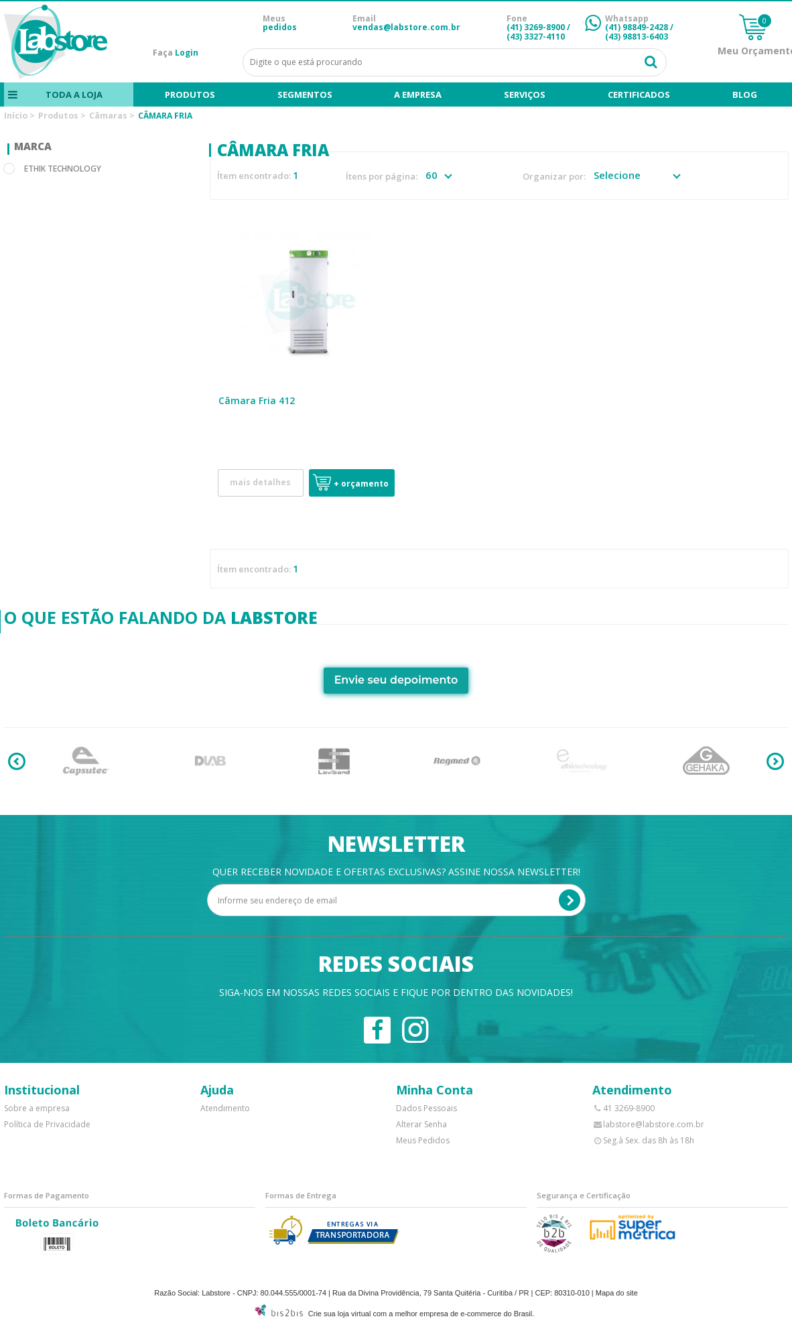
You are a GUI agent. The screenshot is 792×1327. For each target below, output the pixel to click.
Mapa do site (617, 1293)
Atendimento (225, 1108)
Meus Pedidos (423, 1140)
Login (186, 52)
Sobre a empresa (37, 1108)
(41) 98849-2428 (636, 27)
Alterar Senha (421, 1124)
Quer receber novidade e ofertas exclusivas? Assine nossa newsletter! (396, 871)
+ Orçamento (361, 483)
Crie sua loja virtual (339, 1314)
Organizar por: (554, 177)
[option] (86, 761)
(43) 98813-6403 (636, 36)
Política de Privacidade (47, 1124)
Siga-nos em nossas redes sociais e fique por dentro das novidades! (396, 992)
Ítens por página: (381, 177)
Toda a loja (74, 94)
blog (744, 94)
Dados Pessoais (426, 1108)
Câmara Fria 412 (256, 400)
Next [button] (775, 761)
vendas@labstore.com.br (406, 27)
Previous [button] (16, 761)
